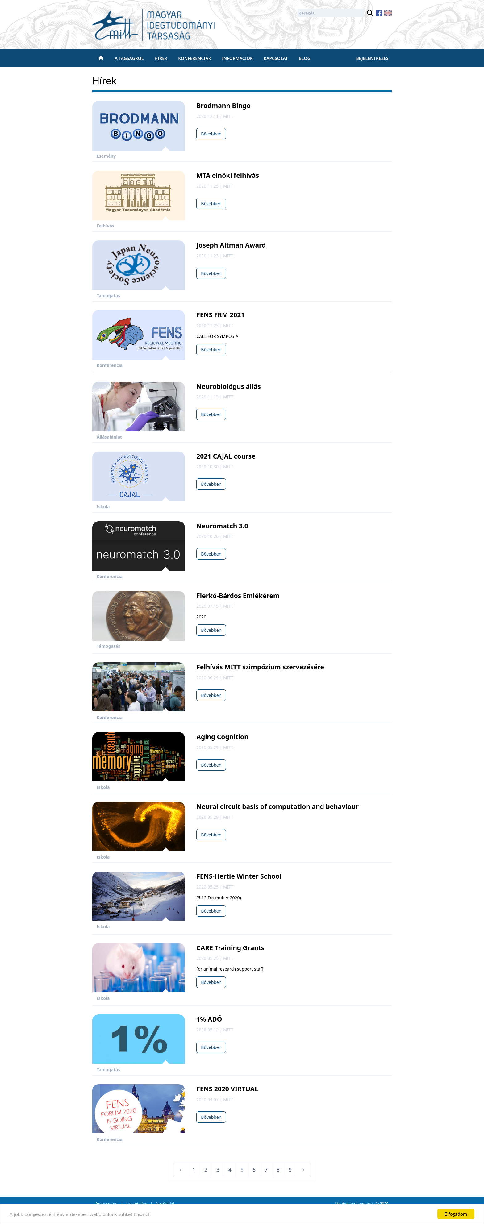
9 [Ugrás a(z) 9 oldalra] (290, 1169)
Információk (237, 58)
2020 (384, 1203)
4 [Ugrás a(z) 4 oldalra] (230, 1169)
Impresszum (107, 1203)
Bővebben (211, 134)
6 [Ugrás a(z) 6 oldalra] (254, 1169)
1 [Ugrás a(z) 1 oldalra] (193, 1169)
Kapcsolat (276, 58)
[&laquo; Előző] (180, 1170)
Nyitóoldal (165, 1203)
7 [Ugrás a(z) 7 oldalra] (266, 1169)
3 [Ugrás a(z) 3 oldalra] (217, 1169)
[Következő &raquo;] (303, 1170)
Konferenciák (194, 58)
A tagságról (129, 58)
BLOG (305, 58)
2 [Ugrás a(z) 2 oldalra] (205, 1169)
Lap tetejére (136, 1203)
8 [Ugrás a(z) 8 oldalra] (278, 1169)
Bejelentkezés (372, 58)
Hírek (160, 58)
